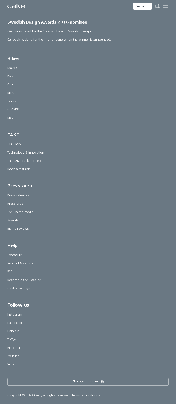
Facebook (14, 322)
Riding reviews (18, 228)
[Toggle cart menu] (158, 6)
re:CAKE (13, 109)
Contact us (142, 6)
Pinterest (13, 347)
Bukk (10, 93)
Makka (12, 68)
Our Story (14, 144)
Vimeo (12, 364)
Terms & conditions (86, 395)
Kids (10, 117)
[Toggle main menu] (165, 6)
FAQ (10, 271)
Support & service (20, 263)
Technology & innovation (25, 152)
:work (11, 101)
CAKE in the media (20, 212)
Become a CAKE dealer (24, 280)
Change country (88, 381)
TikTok (11, 339)
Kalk (10, 76)
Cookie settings (18, 288)
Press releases (18, 195)
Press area (15, 203)
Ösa (10, 84)
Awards (13, 220)
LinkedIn (13, 331)
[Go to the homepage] (16, 6)
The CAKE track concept (24, 160)
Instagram (14, 314)
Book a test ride (19, 169)
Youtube (13, 356)
